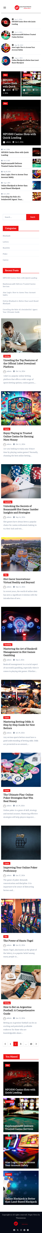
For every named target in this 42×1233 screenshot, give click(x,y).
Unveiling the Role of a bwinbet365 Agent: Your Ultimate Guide (11, 199)
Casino (5, 260)
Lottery (6, 242)
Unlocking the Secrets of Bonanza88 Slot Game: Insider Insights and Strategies (20, 509)
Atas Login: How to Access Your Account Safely (20, 1164)
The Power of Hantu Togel (18, 940)
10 (31, 1044)
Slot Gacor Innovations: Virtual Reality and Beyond (18, 580)
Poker (5, 254)
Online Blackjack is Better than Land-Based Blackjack (21, 1200)
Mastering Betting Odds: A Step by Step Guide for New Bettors (19, 725)
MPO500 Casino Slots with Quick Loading (10, 84)
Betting (7, 356)
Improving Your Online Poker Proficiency (20, 869)
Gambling (27, 75)
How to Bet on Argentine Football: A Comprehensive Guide (19, 1010)
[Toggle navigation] (5, 7)
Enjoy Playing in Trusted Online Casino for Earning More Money (18, 436)
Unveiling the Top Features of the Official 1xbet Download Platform (20, 363)
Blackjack (6, 235)
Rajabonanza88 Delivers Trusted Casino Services (30, 86)
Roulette (6, 248)
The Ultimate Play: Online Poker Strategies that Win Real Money (18, 798)
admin (7, 90)
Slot (5, 75)
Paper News (33, 1214)
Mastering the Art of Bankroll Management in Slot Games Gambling (20, 652)
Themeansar (21, 1218)
